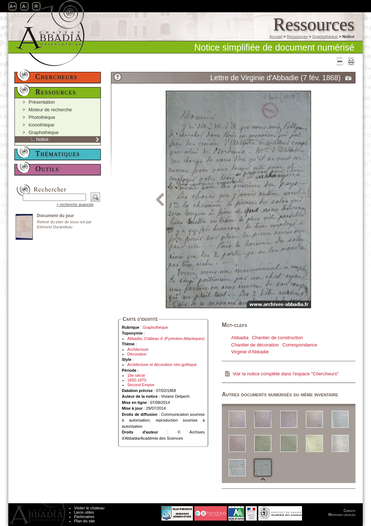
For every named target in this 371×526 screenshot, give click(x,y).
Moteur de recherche (50, 109)
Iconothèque (42, 125)
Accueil (275, 36)
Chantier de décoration (255, 345)
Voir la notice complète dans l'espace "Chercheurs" (286, 373)
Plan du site (84, 521)
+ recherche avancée (75, 204)
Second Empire (140, 385)
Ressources (297, 36)
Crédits (349, 511)
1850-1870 (136, 380)
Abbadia (240, 337)
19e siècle (136, 375)
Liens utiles (84, 512)
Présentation (42, 102)
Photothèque (42, 117)
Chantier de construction (277, 337)
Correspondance (299, 345)
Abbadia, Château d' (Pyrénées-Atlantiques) (165, 338)
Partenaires (84, 516)
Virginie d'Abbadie (250, 351)
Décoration (136, 354)
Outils (47, 169)
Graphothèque (324, 36)
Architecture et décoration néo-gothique (162, 364)
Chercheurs (56, 77)
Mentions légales (341, 515)
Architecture (137, 349)
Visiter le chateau (89, 508)
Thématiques (57, 154)
